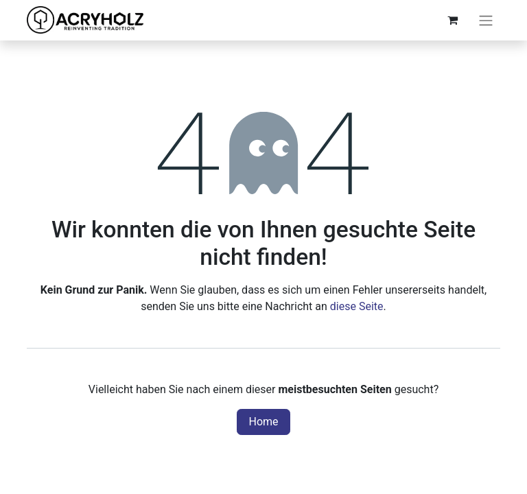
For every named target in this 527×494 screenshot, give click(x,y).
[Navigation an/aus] (485, 20)
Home (263, 421)
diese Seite (357, 306)
